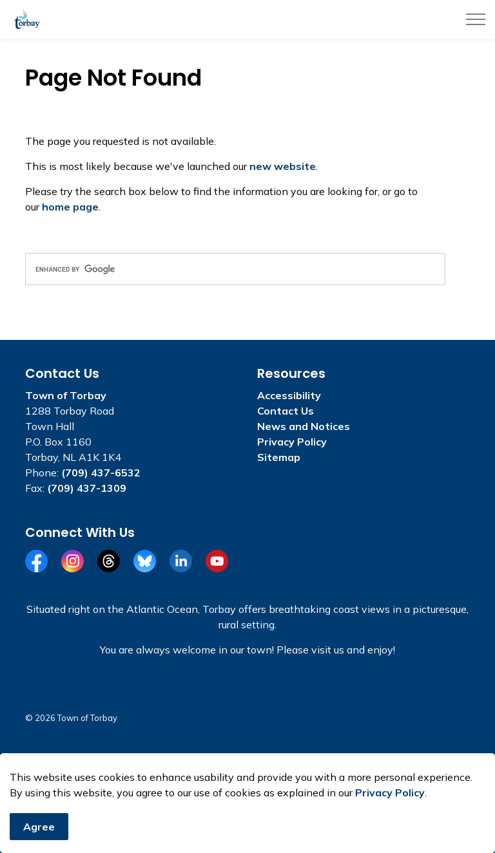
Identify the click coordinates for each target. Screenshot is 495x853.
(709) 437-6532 (101, 472)
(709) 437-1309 (86, 488)
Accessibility (289, 395)
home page (70, 206)
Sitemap (278, 457)
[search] (235, 269)
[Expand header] (475, 19)
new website (282, 166)
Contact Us (285, 410)
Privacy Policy (390, 792)
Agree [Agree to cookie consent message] (39, 826)
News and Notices (303, 426)
